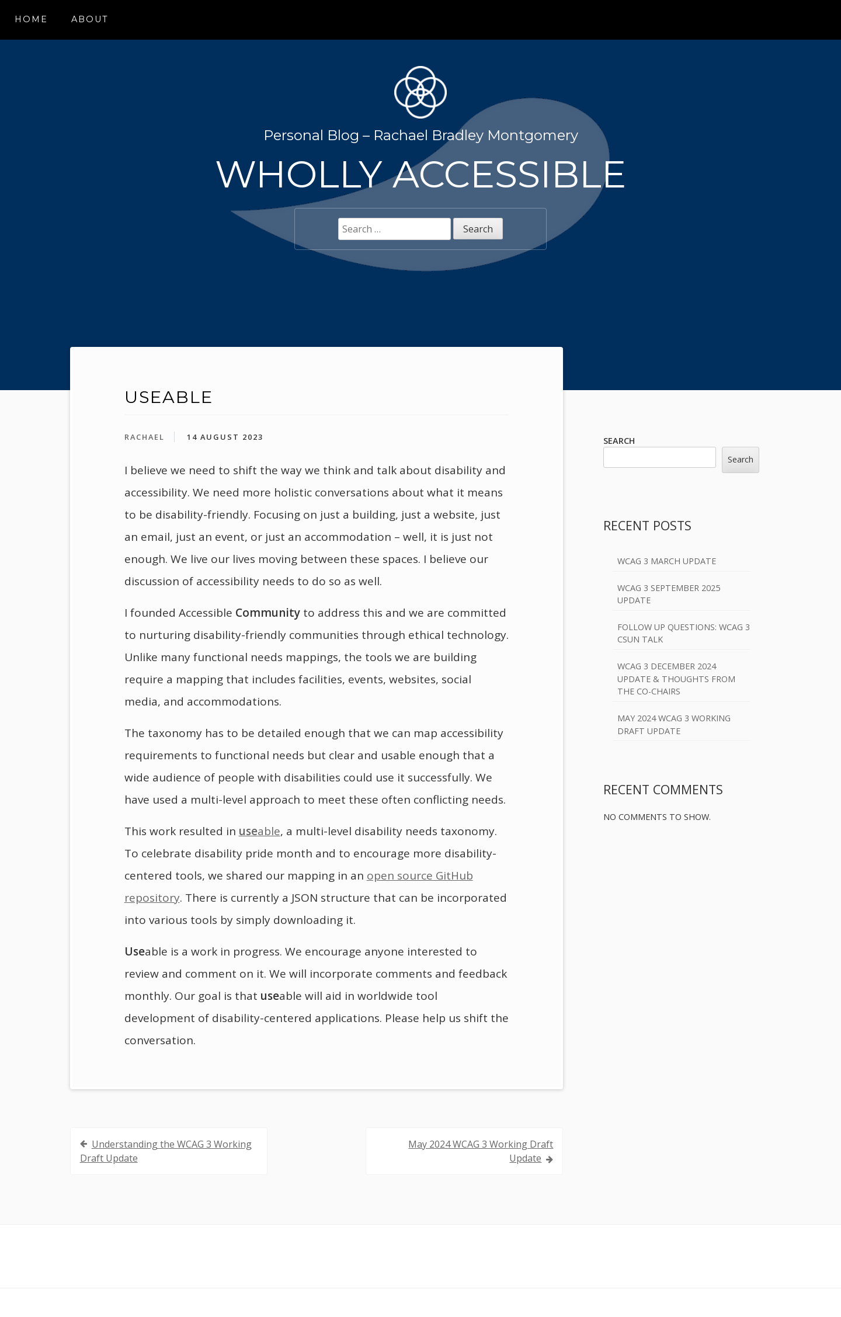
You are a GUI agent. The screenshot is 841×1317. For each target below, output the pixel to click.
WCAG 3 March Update (666, 561)
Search (619, 440)
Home (31, 19)
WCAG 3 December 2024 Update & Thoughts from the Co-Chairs (676, 679)
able (259, 831)
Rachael (144, 437)
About (90, 19)
